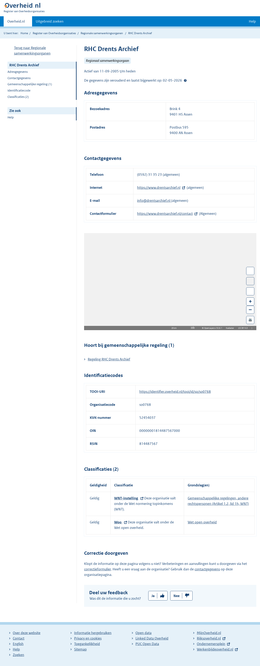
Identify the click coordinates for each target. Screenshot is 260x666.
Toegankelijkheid (87, 644)
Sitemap (80, 649)
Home (24, 33)
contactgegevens (207, 569)
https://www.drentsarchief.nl (158, 187)
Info (193, 327)
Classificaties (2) (18, 97)
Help (11, 117)
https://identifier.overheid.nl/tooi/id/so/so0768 (175, 391)
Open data (143, 633)
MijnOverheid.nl (209, 633)
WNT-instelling (126, 498)
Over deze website (26, 633)
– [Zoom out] (250, 309)
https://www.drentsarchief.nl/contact (165, 213)
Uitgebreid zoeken (50, 21)
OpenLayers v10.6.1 (214, 328)
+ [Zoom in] (250, 301)
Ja (153, 596)
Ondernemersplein (211, 644)
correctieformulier (97, 569)
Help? (185, 80)
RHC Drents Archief (24, 65)
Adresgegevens (18, 72)
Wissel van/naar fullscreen (250, 271)
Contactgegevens (19, 78)
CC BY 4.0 (244, 328)
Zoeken (18, 655)
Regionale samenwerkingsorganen (102, 33)
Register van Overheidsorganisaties (54, 33)
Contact (18, 638)
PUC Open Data (147, 644)
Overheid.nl (16, 22)
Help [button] (252, 21)
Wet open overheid (202, 522)
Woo (118, 522)
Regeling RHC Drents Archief (109, 359)
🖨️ (250, 320)
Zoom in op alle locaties (250, 291)
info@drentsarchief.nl (154, 200)
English (18, 644)
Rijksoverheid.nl (209, 638)
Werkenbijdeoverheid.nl (215, 649)
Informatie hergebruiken (93, 633)
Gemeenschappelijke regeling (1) (30, 84)
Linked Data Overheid (151, 638)
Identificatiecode (19, 90)
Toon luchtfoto (250, 281)
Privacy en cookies (88, 638)
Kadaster (231, 328)
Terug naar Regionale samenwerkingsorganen (32, 51)
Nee (176, 596)
